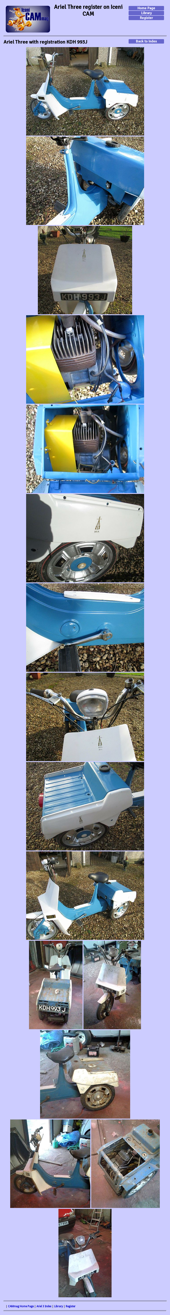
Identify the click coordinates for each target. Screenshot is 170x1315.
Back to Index (146, 41)
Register (146, 18)
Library (146, 13)
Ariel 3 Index (44, 1306)
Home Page (146, 8)
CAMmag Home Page (21, 1306)
